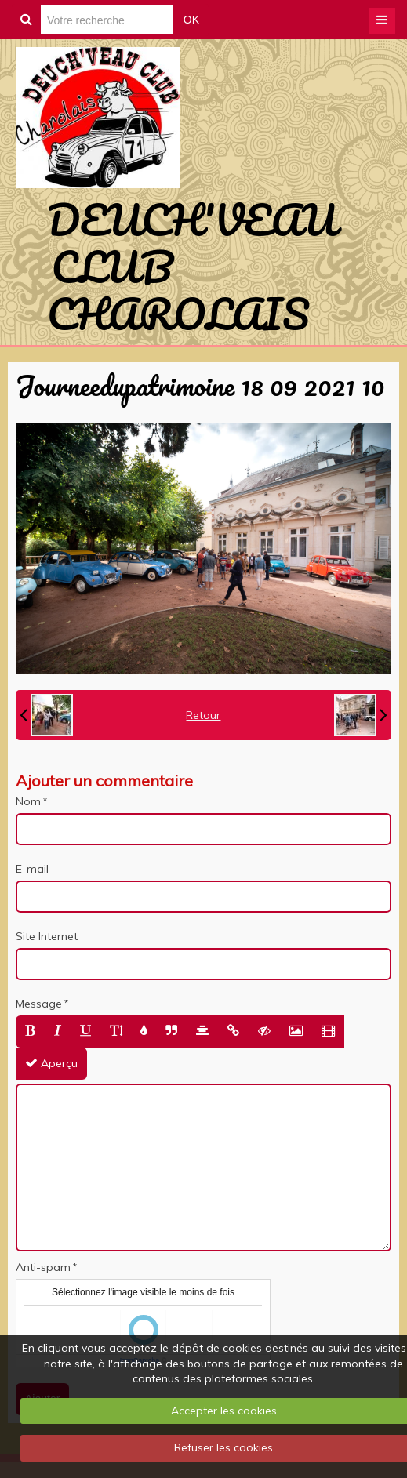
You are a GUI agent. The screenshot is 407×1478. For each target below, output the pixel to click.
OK (191, 19)
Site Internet (47, 936)
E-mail (32, 869)
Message (39, 1004)
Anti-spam (43, 1267)
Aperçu (51, 1063)
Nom (28, 801)
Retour (203, 715)
